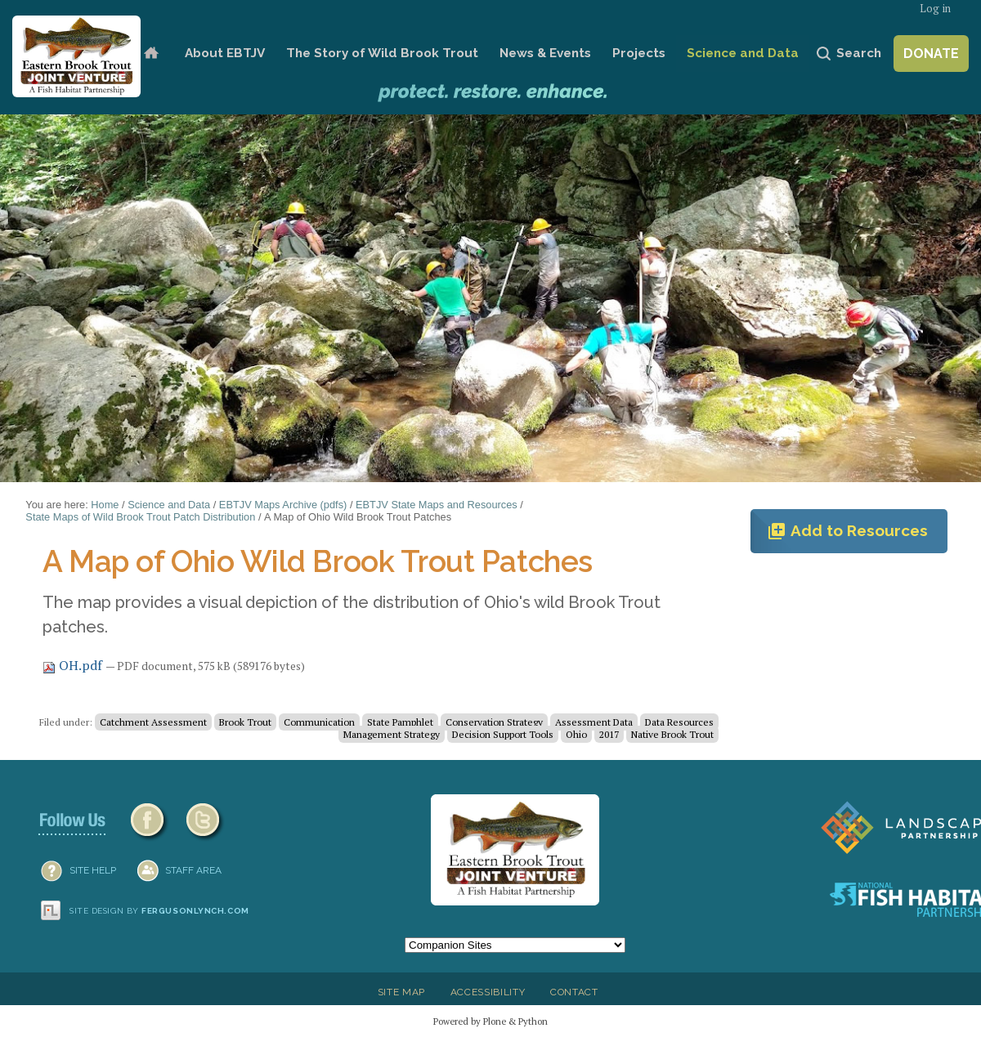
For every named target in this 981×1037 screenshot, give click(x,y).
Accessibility (488, 992)
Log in (935, 9)
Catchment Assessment (153, 722)
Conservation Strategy (494, 722)
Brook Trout (245, 722)
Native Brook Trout (672, 734)
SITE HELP (92, 870)
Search (858, 53)
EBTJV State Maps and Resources (436, 504)
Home (151, 53)
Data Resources (679, 722)
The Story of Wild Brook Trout (382, 53)
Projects (638, 53)
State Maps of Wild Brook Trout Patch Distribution (140, 517)
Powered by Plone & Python (490, 1021)
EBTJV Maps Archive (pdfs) (283, 504)
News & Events (545, 53)
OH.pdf (74, 665)
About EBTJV (225, 53)
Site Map (401, 992)
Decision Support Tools (502, 734)
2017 (609, 734)
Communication (319, 722)
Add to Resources (847, 531)
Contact (574, 992)
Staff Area (193, 870)
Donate (931, 53)
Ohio (576, 734)
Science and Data (743, 53)
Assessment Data (594, 722)
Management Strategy (391, 734)
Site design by (159, 910)
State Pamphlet (400, 722)
